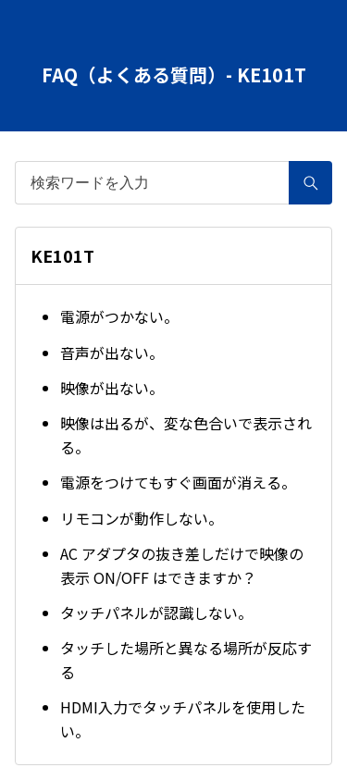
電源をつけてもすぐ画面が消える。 (178, 482)
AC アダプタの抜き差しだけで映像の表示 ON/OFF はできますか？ (182, 565)
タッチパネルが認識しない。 (156, 612)
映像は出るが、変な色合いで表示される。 (186, 435)
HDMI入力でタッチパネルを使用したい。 (182, 719)
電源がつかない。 (119, 316)
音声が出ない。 (112, 352)
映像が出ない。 (112, 388)
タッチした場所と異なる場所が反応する (186, 660)
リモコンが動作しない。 (141, 518)
